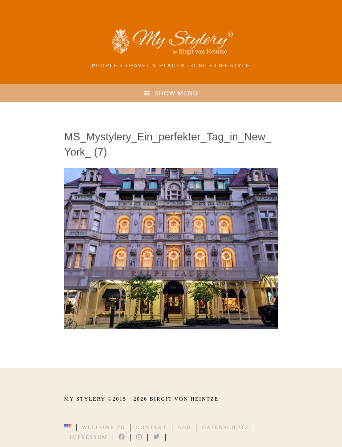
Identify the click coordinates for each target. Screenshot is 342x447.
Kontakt (151, 428)
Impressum (88, 437)
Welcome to (103, 428)
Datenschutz (225, 428)
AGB (184, 428)
